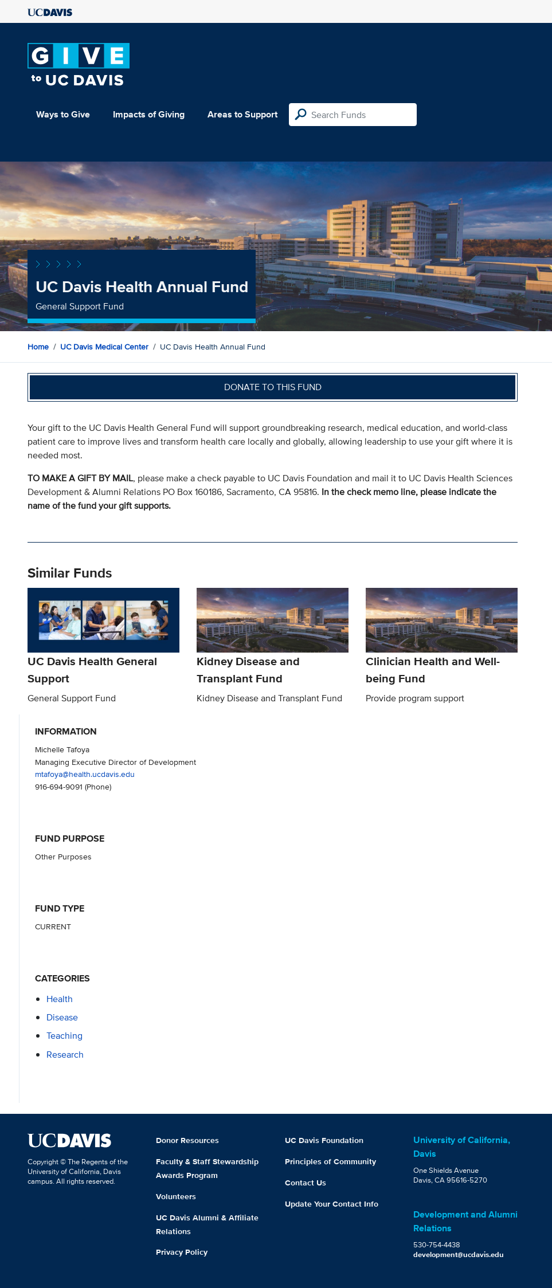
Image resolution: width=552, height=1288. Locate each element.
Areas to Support (242, 114)
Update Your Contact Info (331, 1204)
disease (62, 1017)
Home (38, 346)
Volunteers (176, 1196)
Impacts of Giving (149, 114)
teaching (64, 1035)
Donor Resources (187, 1140)
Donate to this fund (273, 387)
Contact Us (305, 1182)
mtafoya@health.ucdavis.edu (85, 774)
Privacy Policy (182, 1252)
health (59, 999)
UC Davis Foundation (324, 1140)
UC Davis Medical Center (104, 346)
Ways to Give (63, 114)
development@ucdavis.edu (458, 1254)
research (65, 1054)
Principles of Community (330, 1161)
